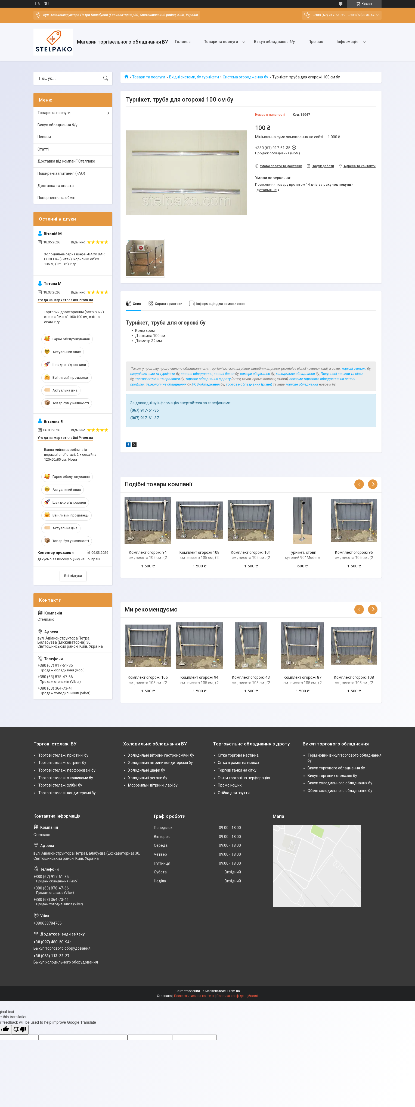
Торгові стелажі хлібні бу (60, 785)
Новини (44, 137)
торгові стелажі (354, 368)
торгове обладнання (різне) (249, 384)
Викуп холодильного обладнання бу (340, 783)
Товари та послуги (221, 41)
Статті (43, 149)
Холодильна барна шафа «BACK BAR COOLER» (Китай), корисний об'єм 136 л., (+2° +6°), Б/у (74, 259)
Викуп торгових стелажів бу (332, 775)
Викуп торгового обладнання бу (336, 768)
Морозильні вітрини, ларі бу (153, 785)
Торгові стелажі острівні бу (62, 762)
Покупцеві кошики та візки (342, 374)
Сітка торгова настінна (238, 755)
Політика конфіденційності (237, 996)
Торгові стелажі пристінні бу (63, 755)
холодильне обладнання (295, 374)
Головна (183, 41)
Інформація (347, 41)
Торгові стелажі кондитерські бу (67, 793)
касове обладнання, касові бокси (207, 374)
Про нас (315, 41)
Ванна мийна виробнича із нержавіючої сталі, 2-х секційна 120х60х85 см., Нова (70, 454)
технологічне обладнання (166, 384)
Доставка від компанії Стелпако (66, 161)
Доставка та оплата (56, 186)
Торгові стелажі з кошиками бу (65, 778)
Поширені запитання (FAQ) (61, 173)
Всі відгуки (73, 576)
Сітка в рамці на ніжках (238, 762)
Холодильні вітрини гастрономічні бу (161, 755)
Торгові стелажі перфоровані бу (66, 770)
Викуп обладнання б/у (274, 41)
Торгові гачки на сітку (237, 770)
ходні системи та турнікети (153, 374)
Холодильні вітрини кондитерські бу (160, 762)
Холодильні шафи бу (146, 770)
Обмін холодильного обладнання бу (340, 790)
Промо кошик (229, 785)
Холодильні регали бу (147, 778)
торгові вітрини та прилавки (158, 379)
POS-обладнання (206, 384)
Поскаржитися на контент (194, 996)
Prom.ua (233, 991)
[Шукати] (105, 78)
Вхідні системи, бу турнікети (194, 77)
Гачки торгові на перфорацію (244, 778)
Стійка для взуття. (234, 793)
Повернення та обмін (56, 197)
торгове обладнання (302, 384)
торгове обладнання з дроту (208, 379)
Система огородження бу (245, 77)
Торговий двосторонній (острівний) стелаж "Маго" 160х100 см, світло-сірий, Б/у (74, 317)
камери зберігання (255, 374)
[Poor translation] (20, 1030)
